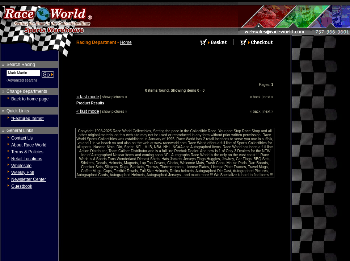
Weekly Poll (22, 172)
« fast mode (87, 96)
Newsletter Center (28, 179)
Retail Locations (26, 158)
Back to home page (30, 99)
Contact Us (22, 138)
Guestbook (21, 186)
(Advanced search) (22, 80)
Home (126, 42)
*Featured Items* (27, 118)
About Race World (28, 145)
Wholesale (21, 165)
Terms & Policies (27, 151)
